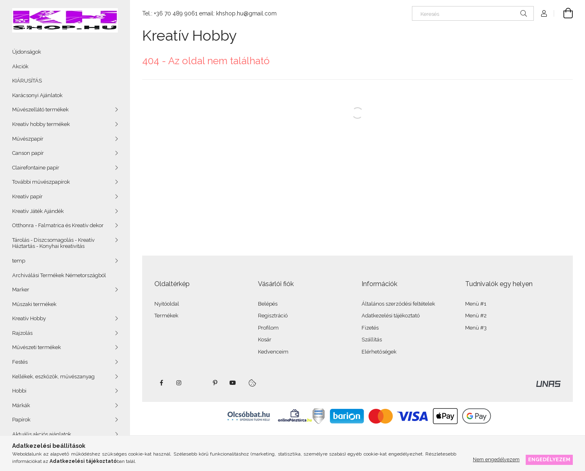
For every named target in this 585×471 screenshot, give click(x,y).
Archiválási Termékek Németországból (59, 275)
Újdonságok (26, 52)
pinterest (215, 383)
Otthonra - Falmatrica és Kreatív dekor (58, 225)
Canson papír (28, 153)
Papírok (21, 420)
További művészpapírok (41, 182)
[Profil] (544, 13)
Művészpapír (27, 139)
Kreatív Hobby (29, 318)
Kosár (264, 339)
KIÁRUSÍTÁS (27, 81)
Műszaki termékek (34, 304)
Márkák (21, 405)
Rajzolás (22, 333)
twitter (197, 383)
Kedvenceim (273, 352)
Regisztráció (273, 316)
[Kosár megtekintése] (563, 13)
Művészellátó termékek (40, 109)
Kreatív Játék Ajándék (38, 211)
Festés (20, 362)
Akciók (20, 66)
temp (18, 261)
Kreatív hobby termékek (41, 124)
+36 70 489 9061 (175, 13)
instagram (179, 383)
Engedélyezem (549, 459)
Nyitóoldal (166, 304)
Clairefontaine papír (35, 168)
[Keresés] (473, 13)
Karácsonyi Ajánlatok (37, 95)
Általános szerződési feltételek (398, 304)
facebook (161, 383)
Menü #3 (476, 328)
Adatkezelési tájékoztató (391, 316)
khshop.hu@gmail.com (246, 13)
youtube (233, 383)
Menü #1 (475, 304)
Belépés (267, 304)
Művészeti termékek (36, 347)
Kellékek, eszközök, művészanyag (53, 376)
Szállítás (372, 339)
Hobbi (19, 391)
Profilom (268, 328)
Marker (20, 290)
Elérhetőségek (379, 352)
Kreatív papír (27, 196)
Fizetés (370, 328)
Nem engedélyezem (496, 459)
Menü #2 (476, 316)
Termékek (166, 316)
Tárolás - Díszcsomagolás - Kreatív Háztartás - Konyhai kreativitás (53, 243)
